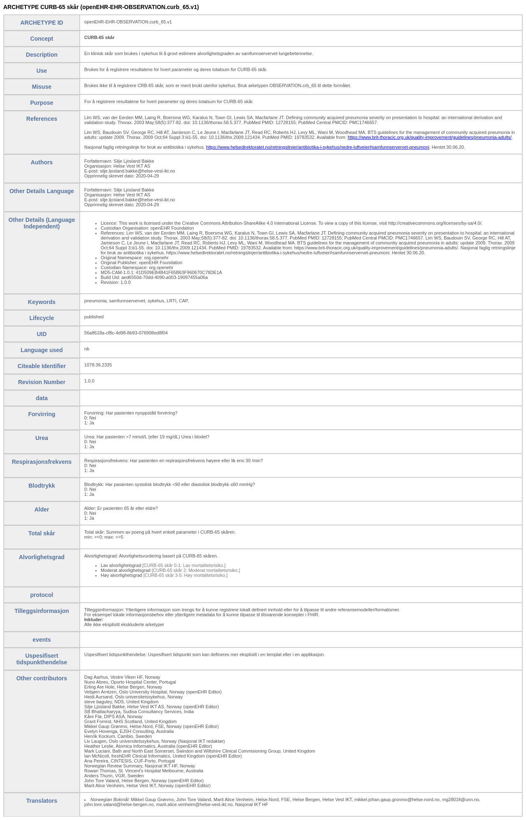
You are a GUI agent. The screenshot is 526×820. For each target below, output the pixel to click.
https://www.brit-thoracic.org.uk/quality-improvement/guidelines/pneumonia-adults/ (430, 137)
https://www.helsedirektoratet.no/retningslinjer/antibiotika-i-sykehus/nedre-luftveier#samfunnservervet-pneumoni (317, 147)
